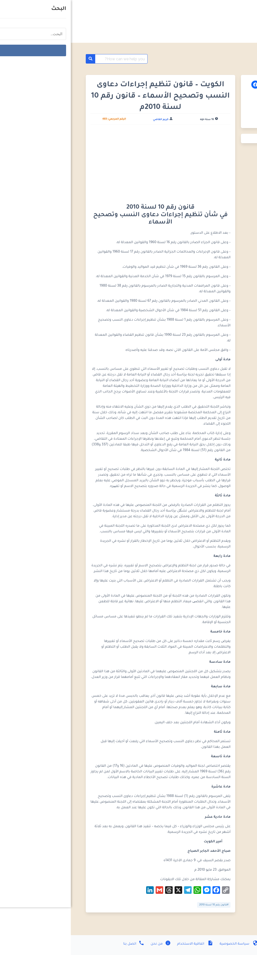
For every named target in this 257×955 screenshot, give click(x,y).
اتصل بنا (62, 944)
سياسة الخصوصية (167, 944)
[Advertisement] (90, 163)
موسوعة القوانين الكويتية (209, 58)
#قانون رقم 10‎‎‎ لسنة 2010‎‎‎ (143, 904)
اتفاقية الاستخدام (123, 944)
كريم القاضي (90, 119)
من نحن (89, 944)
